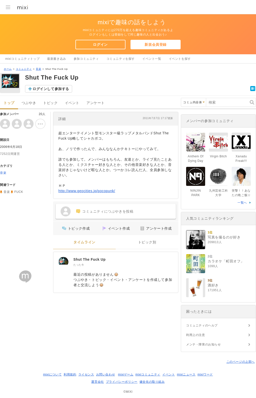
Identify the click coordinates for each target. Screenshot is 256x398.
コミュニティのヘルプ (202, 325)
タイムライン (84, 242)
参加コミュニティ (86, 59)
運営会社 (97, 381)
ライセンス (86, 374)
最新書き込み (56, 59)
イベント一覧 (151, 59)
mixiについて (52, 374)
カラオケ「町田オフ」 (226, 261)
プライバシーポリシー (122, 381)
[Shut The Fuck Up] (63, 262)
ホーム (8, 69)
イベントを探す (180, 59)
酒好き (213, 285)
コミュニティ (24, 69)
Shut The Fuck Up (89, 259)
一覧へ (242, 202)
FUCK (18, 192)
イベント (72, 103)
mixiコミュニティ (148, 374)
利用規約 (70, 374)
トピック (50, 103)
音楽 (38, 69)
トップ (9, 103)
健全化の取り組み (152, 381)
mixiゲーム (126, 374)
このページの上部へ (240, 361)
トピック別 (147, 242)
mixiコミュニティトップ (22, 59)
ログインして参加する (51, 89)
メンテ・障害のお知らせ (203, 344)
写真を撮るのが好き (224, 237)
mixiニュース (186, 374)
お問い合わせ (105, 374)
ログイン (100, 45)
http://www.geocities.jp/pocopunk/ (86, 191)
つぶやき (29, 103)
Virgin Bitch (218, 156)
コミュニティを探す (120, 59)
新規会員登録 (156, 45)
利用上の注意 (195, 335)
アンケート (95, 103)
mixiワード (205, 374)
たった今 (78, 264)
